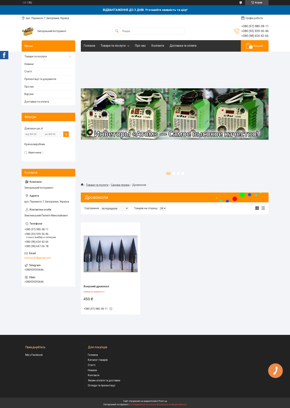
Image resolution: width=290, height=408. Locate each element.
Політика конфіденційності (173, 404)
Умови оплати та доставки (104, 380)
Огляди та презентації (101, 385)
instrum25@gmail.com (37, 257)
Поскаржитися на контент (143, 404)
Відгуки (28, 94)
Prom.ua (163, 401)
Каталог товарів (98, 359)
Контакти (157, 45)
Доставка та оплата (183, 45)
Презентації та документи (40, 79)
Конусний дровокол (96, 286)
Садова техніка (120, 184)
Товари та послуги (113, 45)
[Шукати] (116, 31)
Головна (89, 45)
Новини (28, 64)
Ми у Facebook (34, 354)
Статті (28, 71)
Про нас (140, 45)
